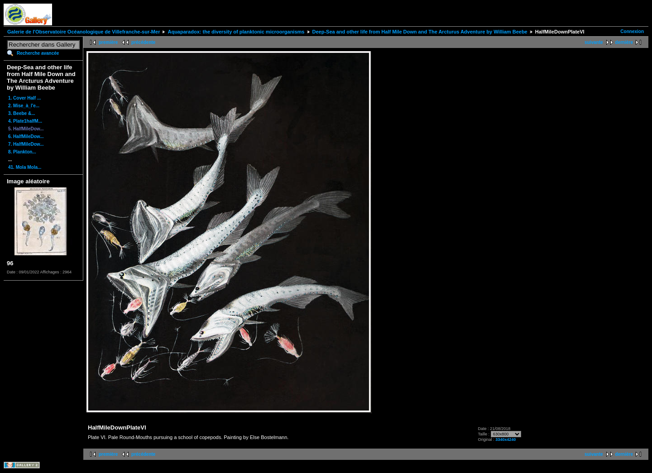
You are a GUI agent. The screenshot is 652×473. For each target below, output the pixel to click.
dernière (624, 42)
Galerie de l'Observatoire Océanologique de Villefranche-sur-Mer (83, 31)
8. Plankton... (22, 151)
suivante (594, 42)
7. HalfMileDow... (26, 144)
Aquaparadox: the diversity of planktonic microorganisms (236, 31)
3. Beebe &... (21, 113)
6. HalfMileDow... (26, 136)
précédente (143, 42)
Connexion (632, 31)
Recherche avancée (38, 53)
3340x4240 (505, 439)
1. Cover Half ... (24, 98)
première (108, 42)
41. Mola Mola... (24, 167)
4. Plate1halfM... (25, 121)
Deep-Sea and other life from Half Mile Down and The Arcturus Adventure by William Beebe (419, 31)
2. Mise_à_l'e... (23, 105)
